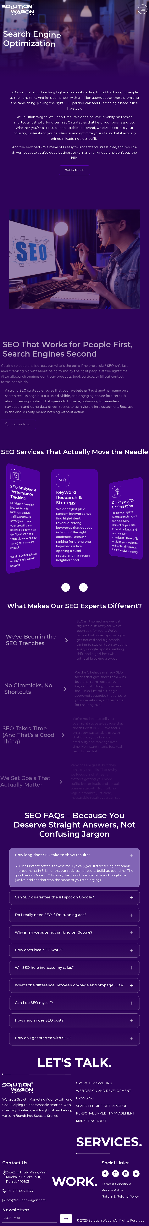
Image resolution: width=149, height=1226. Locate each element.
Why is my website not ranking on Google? (53, 932)
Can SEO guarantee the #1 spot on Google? (54, 897)
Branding (85, 1098)
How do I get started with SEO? (43, 1038)
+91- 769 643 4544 (19, 1191)
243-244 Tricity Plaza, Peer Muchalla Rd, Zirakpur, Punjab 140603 (26, 1177)
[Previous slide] (65, 587)
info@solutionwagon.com (26, 1200)
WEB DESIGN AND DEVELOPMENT (103, 1091)
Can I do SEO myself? (34, 1003)
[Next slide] (83, 587)
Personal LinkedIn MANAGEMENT (105, 1113)
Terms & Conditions (116, 1184)
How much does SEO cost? (39, 1020)
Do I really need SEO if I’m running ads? (50, 915)
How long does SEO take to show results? (52, 855)
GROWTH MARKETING (94, 1083)
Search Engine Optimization (102, 1106)
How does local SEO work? (39, 950)
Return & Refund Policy (120, 1196)
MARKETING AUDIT (91, 1121)
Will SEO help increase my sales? (44, 967)
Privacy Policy (112, 1190)
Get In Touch (74, 170)
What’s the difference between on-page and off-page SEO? (69, 985)
